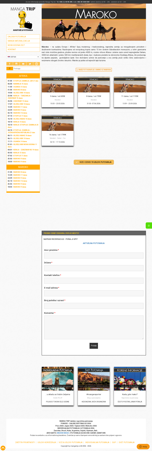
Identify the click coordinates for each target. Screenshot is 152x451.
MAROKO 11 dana (20, 107)
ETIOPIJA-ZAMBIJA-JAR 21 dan (25, 81)
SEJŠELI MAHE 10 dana (22, 119)
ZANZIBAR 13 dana (20, 101)
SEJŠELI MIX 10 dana (21, 93)
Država (48, 262)
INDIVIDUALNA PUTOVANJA (97, 442)
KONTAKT (12, 49)
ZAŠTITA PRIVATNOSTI (25, 442)
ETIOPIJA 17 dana (20, 116)
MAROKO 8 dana (19, 90)
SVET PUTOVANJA (126, 442)
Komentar (49, 313)
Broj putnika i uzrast (54, 300)
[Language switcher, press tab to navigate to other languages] (23, 56)
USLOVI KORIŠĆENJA (47, 442)
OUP (114, 442)
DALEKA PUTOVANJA (17, 37)
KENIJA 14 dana (19, 122)
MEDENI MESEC (63, 433)
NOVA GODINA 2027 (16, 45)
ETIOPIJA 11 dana (20, 156)
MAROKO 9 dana (19, 110)
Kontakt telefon (52, 275)
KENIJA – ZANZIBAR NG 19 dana (25, 150)
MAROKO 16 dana (20, 113)
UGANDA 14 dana (20, 141)
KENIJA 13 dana (19, 153)
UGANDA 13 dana (20, 87)
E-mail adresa (51, 288)
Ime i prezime (51, 250)
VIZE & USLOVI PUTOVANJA (70, 442)
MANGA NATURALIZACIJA (19, 41)
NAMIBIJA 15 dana (20, 84)
